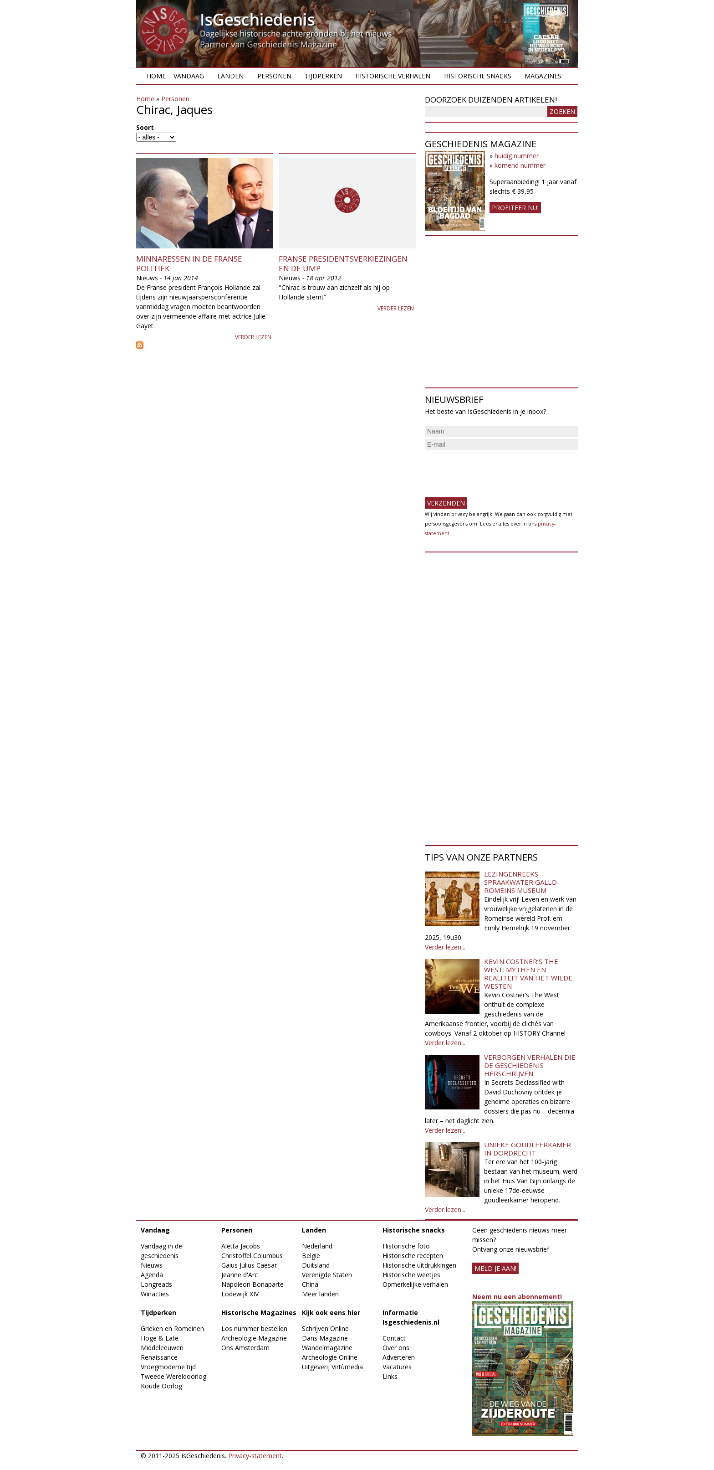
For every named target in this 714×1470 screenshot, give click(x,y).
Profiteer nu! (515, 207)
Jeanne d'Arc (239, 1274)
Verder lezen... (445, 947)
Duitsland (316, 1265)
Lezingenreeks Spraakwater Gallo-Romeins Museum (522, 882)
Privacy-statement (255, 1455)
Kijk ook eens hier (331, 1312)
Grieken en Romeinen (172, 1328)
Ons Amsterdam (245, 1347)
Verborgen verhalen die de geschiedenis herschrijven (530, 1065)
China (310, 1284)
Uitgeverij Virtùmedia (332, 1366)
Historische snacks (477, 76)
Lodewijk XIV (240, 1293)
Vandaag (188, 76)
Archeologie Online (329, 1357)
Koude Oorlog (161, 1386)
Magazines (543, 76)
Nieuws (152, 1265)
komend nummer (520, 165)
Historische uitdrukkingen (419, 1265)
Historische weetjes (411, 1274)
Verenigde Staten (327, 1274)
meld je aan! (495, 1268)
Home (156, 76)
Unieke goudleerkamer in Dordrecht (527, 1148)
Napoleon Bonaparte (252, 1284)
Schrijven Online (325, 1328)
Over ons (395, 1347)
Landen (230, 76)
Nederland (317, 1246)
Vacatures (397, 1366)
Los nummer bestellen (254, 1328)
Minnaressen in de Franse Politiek (189, 263)
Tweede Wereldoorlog (173, 1376)
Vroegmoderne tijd (168, 1366)
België (311, 1255)
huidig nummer (517, 155)
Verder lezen (253, 337)
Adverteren (398, 1357)
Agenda (152, 1274)
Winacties (155, 1293)
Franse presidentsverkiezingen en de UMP (343, 263)
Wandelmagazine (327, 1347)
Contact (394, 1338)
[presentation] (494, 470)
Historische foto (406, 1246)
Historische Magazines (258, 1312)
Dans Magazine (325, 1338)
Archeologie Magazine (254, 1338)
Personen (274, 76)
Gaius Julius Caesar (249, 1265)
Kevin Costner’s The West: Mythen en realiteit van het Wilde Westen (528, 973)
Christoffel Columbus (252, 1255)
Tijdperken (323, 76)
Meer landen (320, 1293)
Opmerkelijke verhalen (415, 1284)
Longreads (156, 1284)
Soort (145, 127)
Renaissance (159, 1357)
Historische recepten (412, 1255)
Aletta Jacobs (240, 1246)
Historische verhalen (392, 76)
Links (390, 1376)
